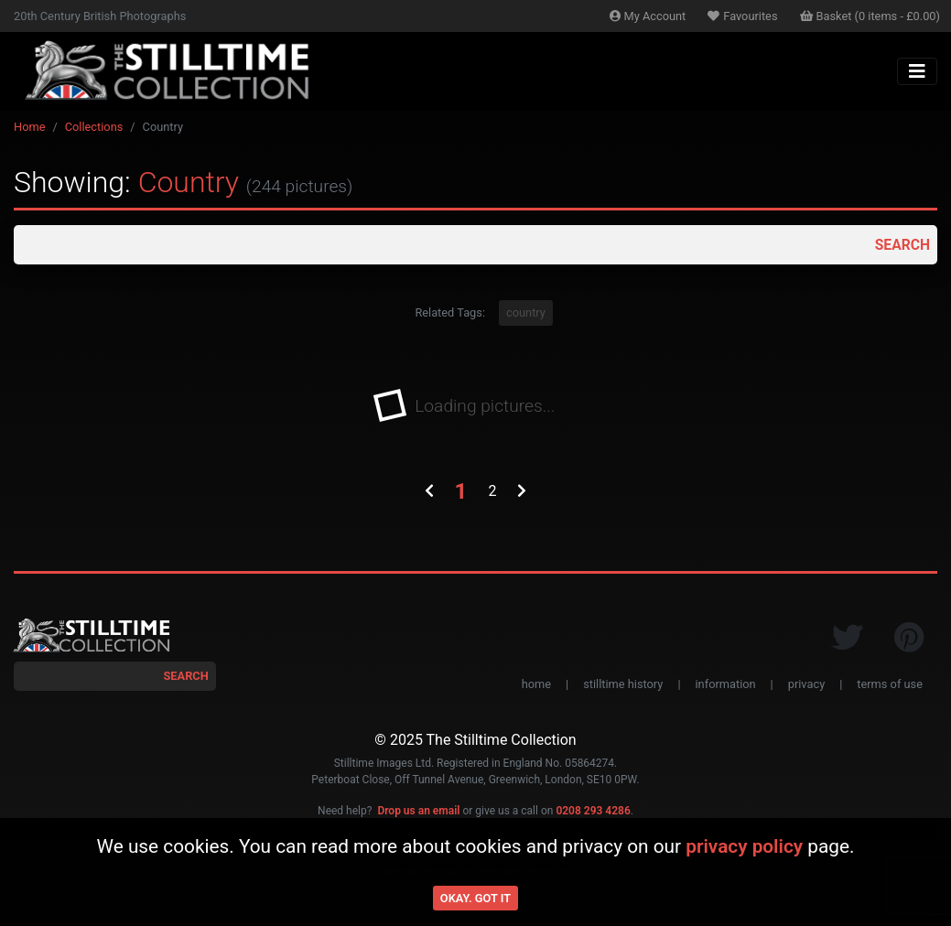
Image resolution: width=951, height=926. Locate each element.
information (726, 685)
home (536, 685)
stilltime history (623, 685)
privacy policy (744, 846)
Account (648, 16)
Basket (870, 16)
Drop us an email (418, 811)
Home (29, 127)
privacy (806, 685)
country (526, 314)
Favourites (742, 16)
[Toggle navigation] (917, 71)
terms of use (890, 685)
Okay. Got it (475, 898)
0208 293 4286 (593, 811)
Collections (94, 127)
